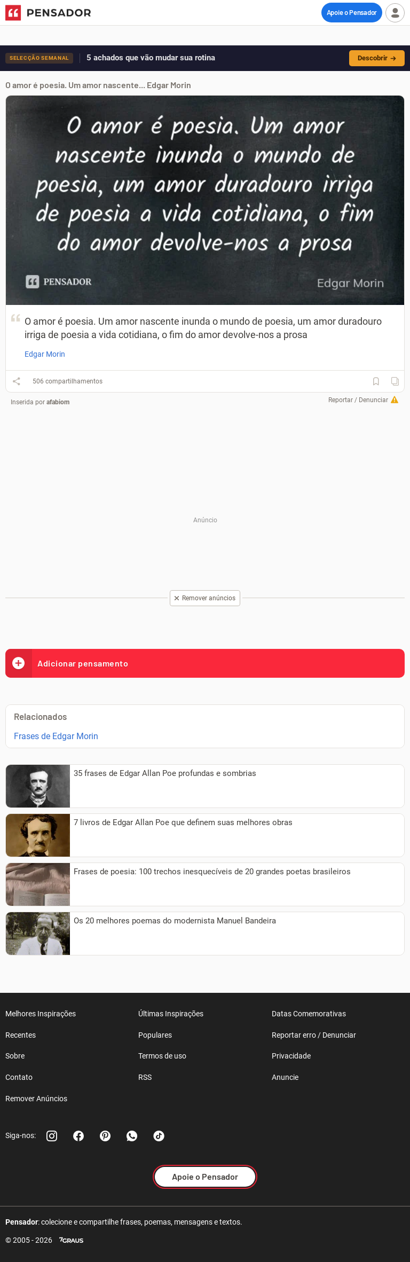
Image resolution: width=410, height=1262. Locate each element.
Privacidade (291, 1056)
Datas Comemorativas (309, 1013)
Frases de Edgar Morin (56, 736)
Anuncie (285, 1077)
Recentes (20, 1035)
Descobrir (377, 58)
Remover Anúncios (36, 1098)
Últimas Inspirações (170, 1013)
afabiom (57, 402)
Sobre (15, 1056)
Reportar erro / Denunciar (314, 1035)
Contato (19, 1077)
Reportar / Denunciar (358, 400)
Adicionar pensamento (66, 663)
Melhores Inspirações (40, 1013)
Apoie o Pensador (352, 12)
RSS (145, 1077)
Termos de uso (162, 1056)
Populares (155, 1035)
